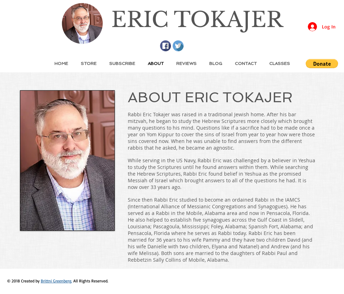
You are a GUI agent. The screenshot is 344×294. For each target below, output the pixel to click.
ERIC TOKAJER (197, 20)
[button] (322, 63)
